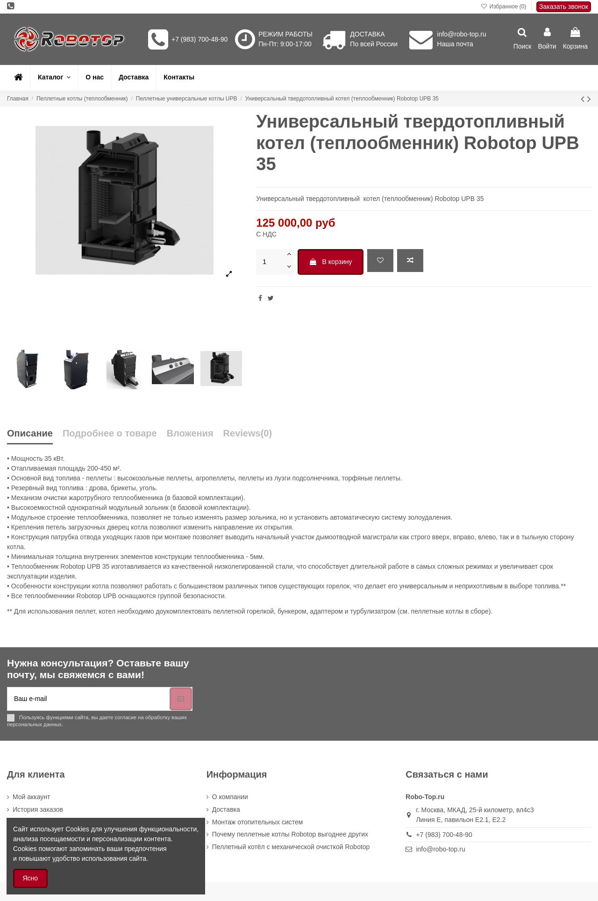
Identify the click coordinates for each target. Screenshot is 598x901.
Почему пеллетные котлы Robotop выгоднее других (290, 834)
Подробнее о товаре (110, 433)
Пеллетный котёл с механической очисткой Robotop (291, 847)
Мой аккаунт (31, 797)
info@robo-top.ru (461, 34)
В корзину (330, 261)
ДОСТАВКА (367, 34)
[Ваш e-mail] (88, 698)
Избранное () (504, 6)
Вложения (190, 433)
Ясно (30, 878)
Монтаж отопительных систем (257, 822)
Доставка (226, 809)
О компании (230, 797)
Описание (30, 433)
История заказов (38, 809)
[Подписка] (181, 698)
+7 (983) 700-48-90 (199, 39)
